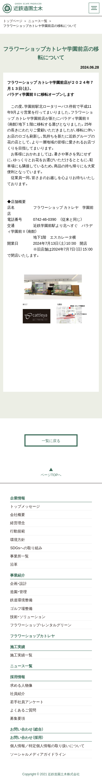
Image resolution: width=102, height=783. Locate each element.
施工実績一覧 (21, 654)
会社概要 (17, 514)
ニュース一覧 (37, 21)
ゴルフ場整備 (21, 608)
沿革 (14, 564)
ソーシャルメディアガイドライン (38, 754)
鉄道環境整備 (21, 599)
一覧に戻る (51, 440)
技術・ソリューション (27, 616)
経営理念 (17, 522)
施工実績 (17, 646)
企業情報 (17, 498)
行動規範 (17, 531)
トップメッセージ (25, 506)
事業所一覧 (19, 556)
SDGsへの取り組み (26, 547)
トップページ (12, 21)
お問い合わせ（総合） (27, 729)
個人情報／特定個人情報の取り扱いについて (47, 745)
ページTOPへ (51, 474)
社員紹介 (17, 693)
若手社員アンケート (27, 701)
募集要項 (17, 718)
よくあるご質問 (23, 710)
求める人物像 (21, 685)
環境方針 (17, 539)
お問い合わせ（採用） (27, 737)
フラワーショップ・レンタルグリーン (40, 624)
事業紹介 (17, 575)
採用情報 (17, 676)
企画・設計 (18, 583)
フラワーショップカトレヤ (32, 635)
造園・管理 (18, 591)
